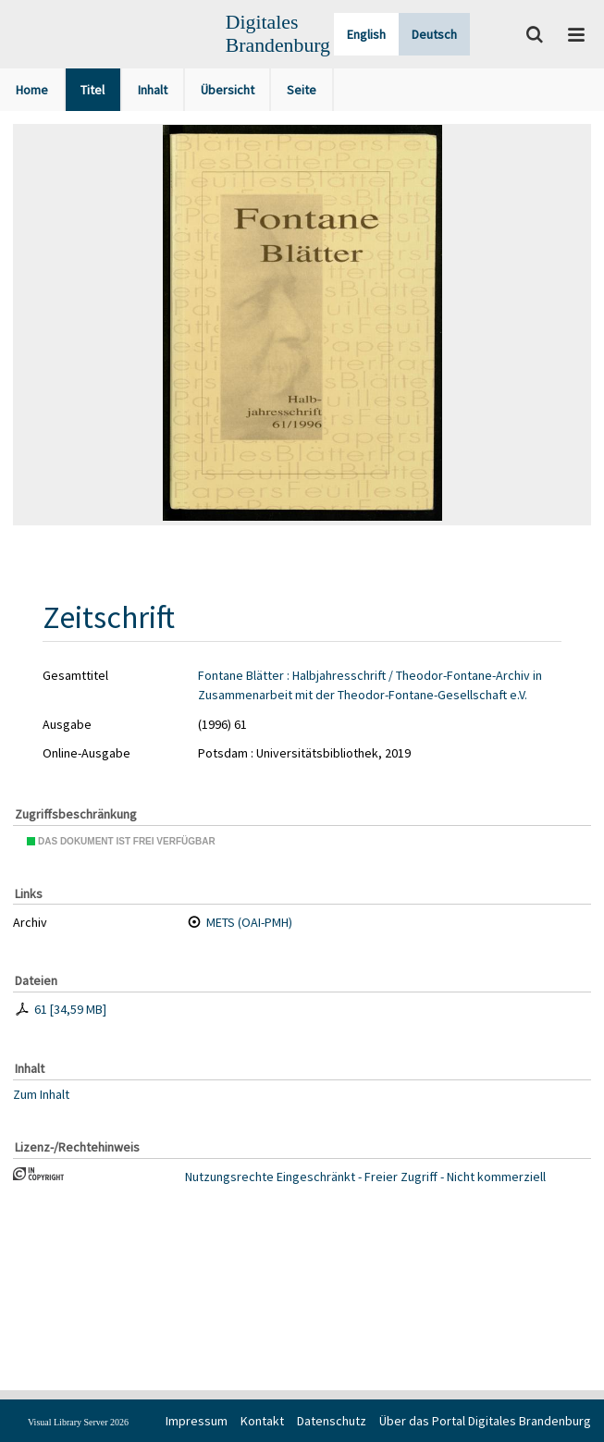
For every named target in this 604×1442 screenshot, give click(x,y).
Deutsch (434, 34)
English (366, 34)
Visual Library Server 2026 (78, 1422)
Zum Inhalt (41, 1094)
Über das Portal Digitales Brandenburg (485, 1420)
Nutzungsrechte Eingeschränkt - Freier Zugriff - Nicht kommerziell (365, 1176)
